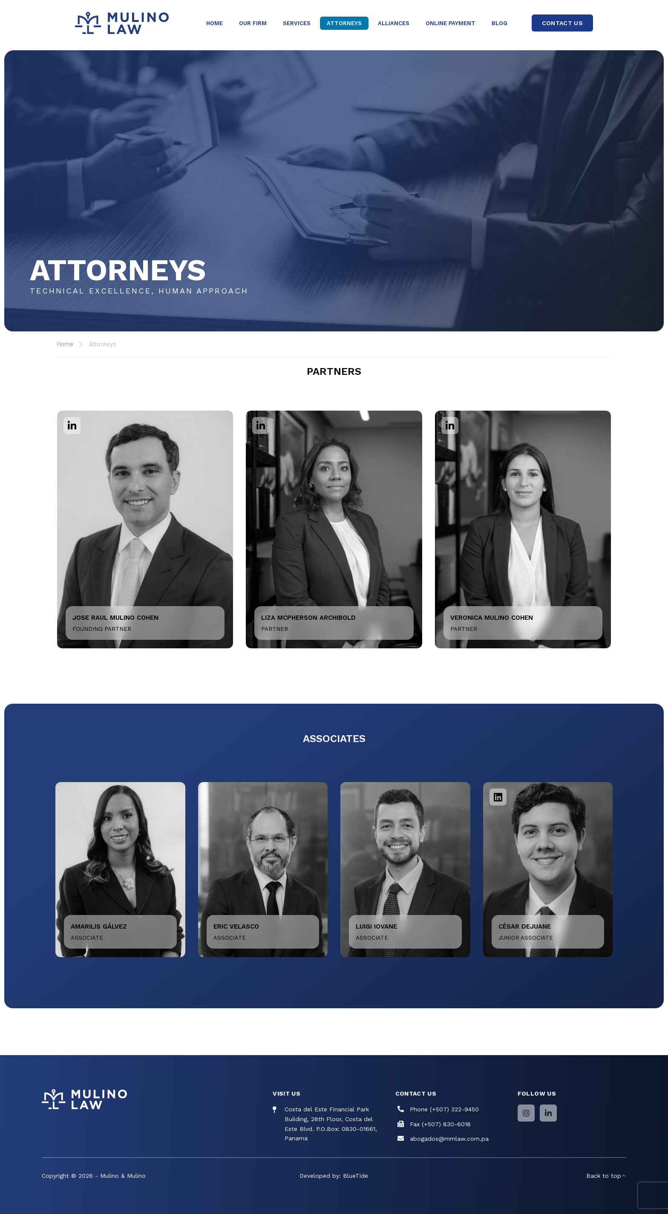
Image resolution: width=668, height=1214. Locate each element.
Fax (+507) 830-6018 (440, 1124)
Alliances (393, 23)
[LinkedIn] (548, 1113)
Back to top (606, 1175)
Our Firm (253, 23)
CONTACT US (562, 23)
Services (297, 23)
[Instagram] (526, 1113)
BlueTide (355, 1175)
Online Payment (450, 23)
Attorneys (344, 23)
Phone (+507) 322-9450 (444, 1109)
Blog (499, 23)
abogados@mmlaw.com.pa (449, 1138)
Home (214, 23)
